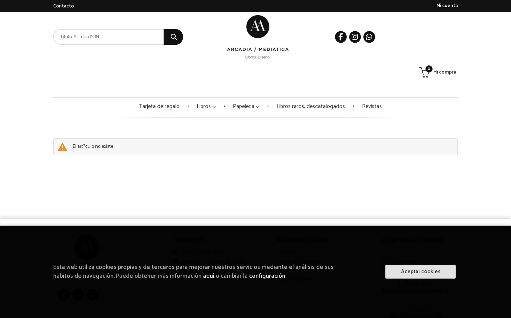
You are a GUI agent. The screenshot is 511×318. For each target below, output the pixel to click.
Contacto (63, 6)
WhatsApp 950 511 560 (204, 217)
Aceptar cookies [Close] (420, 271)
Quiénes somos (397, 217)
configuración (267, 276)
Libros (206, 71)
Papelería (246, 71)
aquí (208, 276)
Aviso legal (288, 217)
